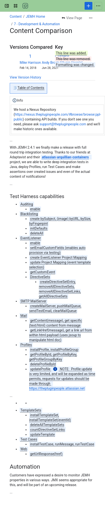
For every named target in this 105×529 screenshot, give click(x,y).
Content (16, 16)
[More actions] (90, 18)
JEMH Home (35, 16)
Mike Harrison (30, 62)
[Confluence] (25, 6)
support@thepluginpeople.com (63, 124)
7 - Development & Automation (37, 24)
